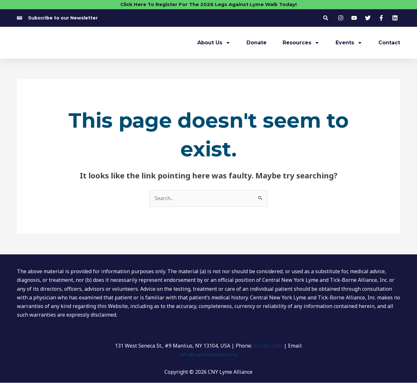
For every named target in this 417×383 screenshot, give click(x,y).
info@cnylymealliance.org (208, 354)
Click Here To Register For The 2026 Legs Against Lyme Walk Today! (208, 4)
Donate (256, 43)
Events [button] (349, 43)
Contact (389, 43)
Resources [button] (301, 43)
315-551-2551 (268, 345)
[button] (326, 18)
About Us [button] (214, 43)
